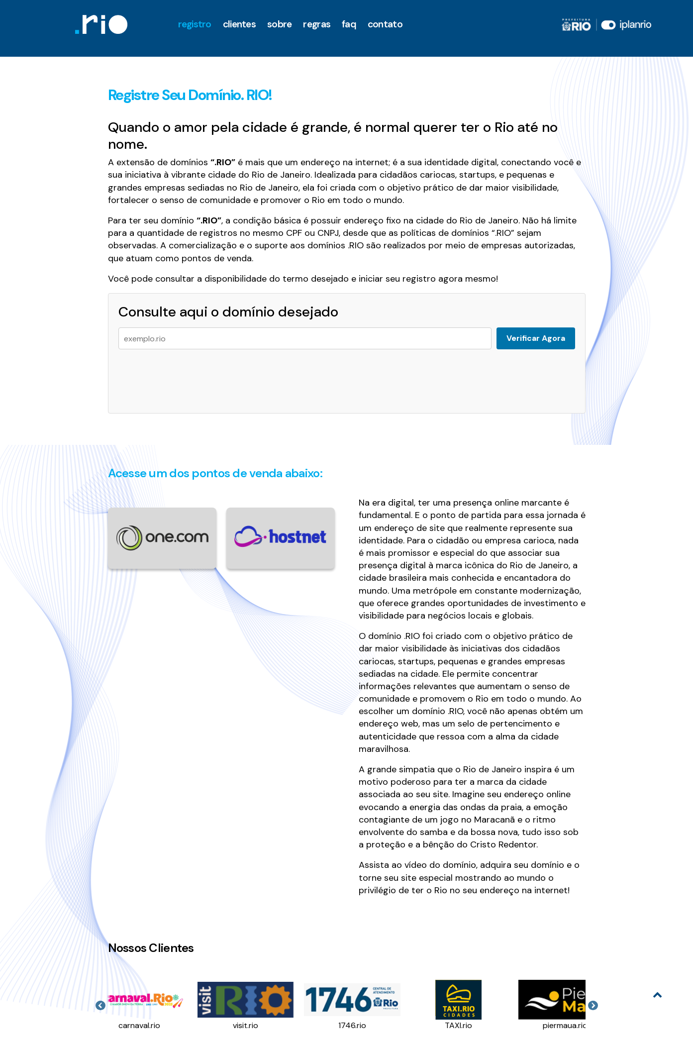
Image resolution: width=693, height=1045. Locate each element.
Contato (385, 24)
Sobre (279, 24)
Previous (100, 1006)
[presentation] (194, 376)
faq (349, 24)
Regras (316, 24)
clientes (239, 24)
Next (593, 1006)
